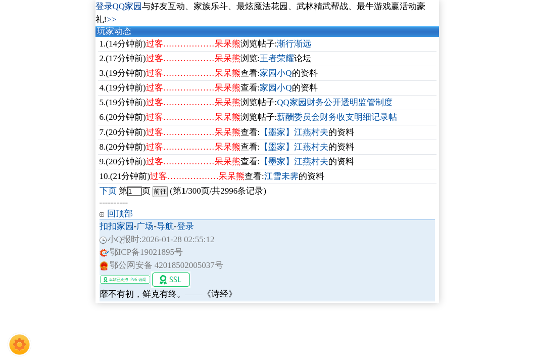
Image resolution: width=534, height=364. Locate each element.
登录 (185, 226)
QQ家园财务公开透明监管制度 (335, 102)
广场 (145, 226)
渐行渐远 (294, 44)
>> (111, 19)
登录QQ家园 (118, 6)
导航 (165, 226)
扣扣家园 (117, 226)
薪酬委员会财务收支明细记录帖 (337, 117)
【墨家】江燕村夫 (294, 132)
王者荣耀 (277, 58)
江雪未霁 (281, 176)
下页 (108, 191)
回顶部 (120, 213)
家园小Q (276, 73)
